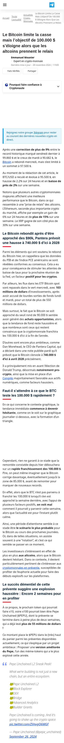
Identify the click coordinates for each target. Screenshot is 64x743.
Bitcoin (7, 162)
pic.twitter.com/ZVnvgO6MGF (29, 724)
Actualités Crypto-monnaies (28, 18)
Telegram (38, 132)
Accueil (6, 18)
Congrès (8, 378)
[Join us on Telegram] (51, 4)
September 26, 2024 (23, 736)
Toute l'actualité (16, 18)
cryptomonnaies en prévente (21, 568)
